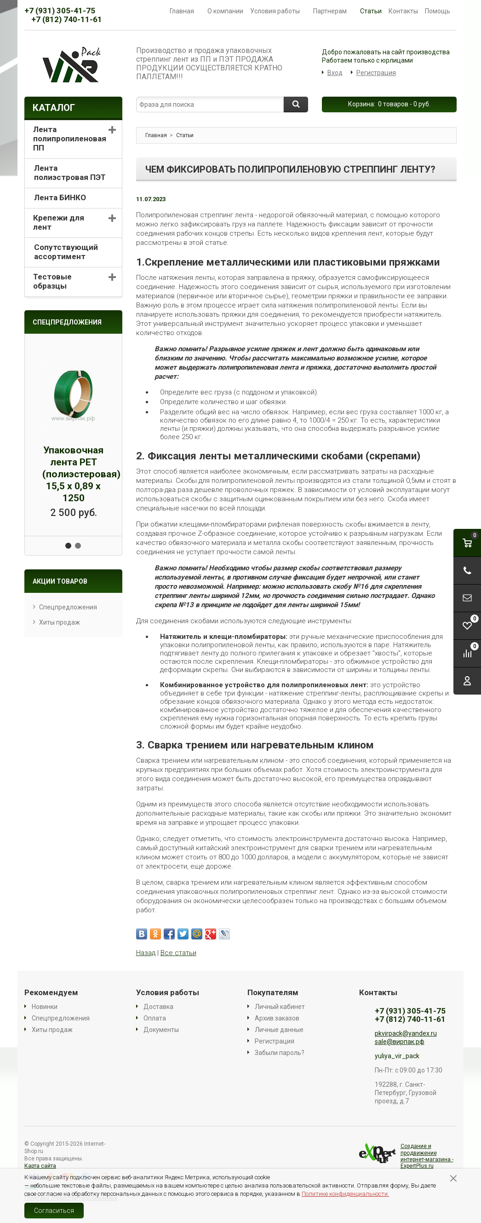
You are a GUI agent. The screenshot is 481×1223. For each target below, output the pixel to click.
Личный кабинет (280, 1006)
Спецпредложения (68, 607)
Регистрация (376, 72)
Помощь (441, 11)
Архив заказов (277, 1018)
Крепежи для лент (58, 222)
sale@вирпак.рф (399, 1041)
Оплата (154, 1018)
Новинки (44, 1006)
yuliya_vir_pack (397, 1056)
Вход (335, 72)
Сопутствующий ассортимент (66, 252)
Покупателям (272, 992)
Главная (185, 11)
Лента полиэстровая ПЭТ (70, 172)
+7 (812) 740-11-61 (66, 19)
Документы (161, 1029)
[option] (73, 435)
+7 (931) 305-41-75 (59, 10)
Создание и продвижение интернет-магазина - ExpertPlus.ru (406, 1156)
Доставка (158, 1006)
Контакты (403, 11)
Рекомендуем (51, 992)
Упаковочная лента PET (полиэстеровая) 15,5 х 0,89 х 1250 (81, 474)
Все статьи (178, 953)
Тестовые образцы (52, 281)
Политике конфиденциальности (345, 1193)
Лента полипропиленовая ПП (69, 138)
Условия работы (278, 11)
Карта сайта (40, 1166)
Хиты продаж (59, 622)
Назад (145, 953)
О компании (225, 11)
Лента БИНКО (60, 197)
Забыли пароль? (279, 1052)
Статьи (371, 11)
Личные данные (279, 1029)
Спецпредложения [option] (67, 322)
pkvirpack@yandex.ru (406, 1033)
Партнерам (333, 11)
